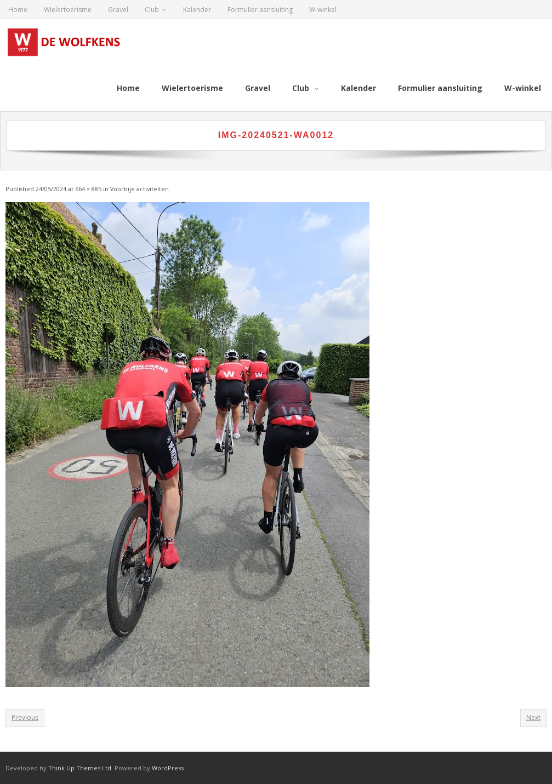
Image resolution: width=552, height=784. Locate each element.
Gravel (118, 9)
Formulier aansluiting (260, 9)
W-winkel (323, 9)
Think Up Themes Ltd (79, 768)
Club (152, 9)
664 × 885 (88, 189)
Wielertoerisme (68, 9)
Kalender (197, 9)
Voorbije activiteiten (139, 189)
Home (17, 9)
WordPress (168, 768)
